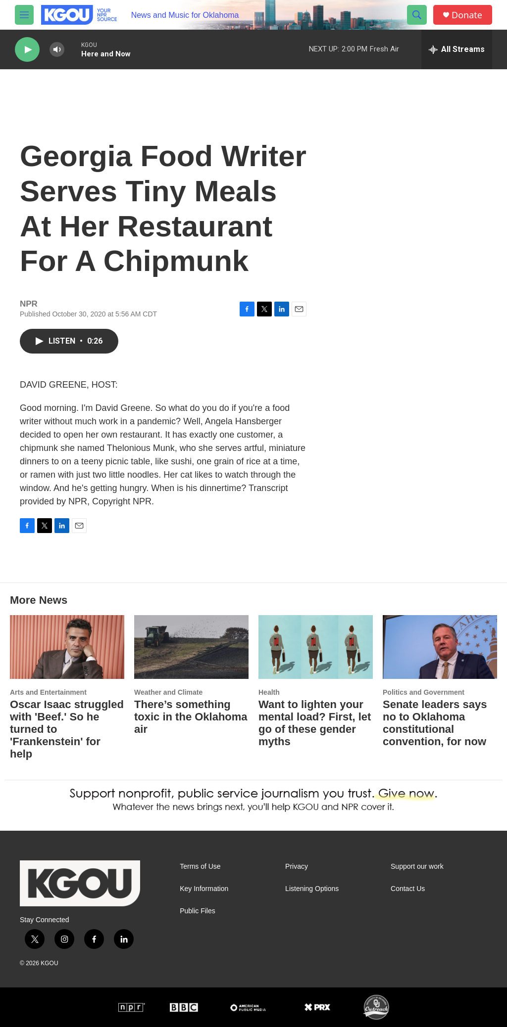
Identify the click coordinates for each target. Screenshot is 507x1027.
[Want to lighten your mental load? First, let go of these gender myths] (315, 647)
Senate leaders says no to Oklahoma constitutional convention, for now (435, 723)
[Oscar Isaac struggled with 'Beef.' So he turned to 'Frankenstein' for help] (67, 647)
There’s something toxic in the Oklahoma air (191, 716)
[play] (27, 49)
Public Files (197, 911)
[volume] (57, 50)
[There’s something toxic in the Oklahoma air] (191, 647)
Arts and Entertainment (48, 692)
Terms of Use (200, 866)
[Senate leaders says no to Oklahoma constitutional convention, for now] (440, 647)
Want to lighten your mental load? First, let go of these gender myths (314, 723)
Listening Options (312, 889)
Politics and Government (423, 692)
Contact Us (408, 889)
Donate (467, 15)
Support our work (417, 866)
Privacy (296, 866)
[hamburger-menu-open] (24, 15)
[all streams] (456, 49)
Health (269, 692)
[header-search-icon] (417, 15)
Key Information (204, 889)
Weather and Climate (168, 692)
